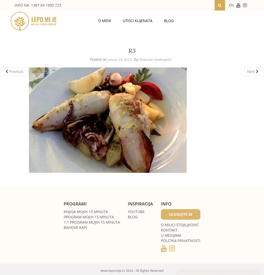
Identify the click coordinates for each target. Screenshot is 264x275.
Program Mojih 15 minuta (89, 216)
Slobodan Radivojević (155, 59)
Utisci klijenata (137, 20)
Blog (169, 20)
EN (231, 5)
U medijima (171, 235)
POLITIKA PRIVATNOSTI (180, 240)
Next (252, 71)
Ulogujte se (180, 214)
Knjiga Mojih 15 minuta (86, 211)
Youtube (136, 211)
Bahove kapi (75, 227)
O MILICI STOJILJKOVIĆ (180, 224)
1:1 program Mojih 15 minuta (92, 222)
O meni (104, 20)
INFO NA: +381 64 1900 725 (37, 5)
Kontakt (169, 230)
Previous (14, 71)
